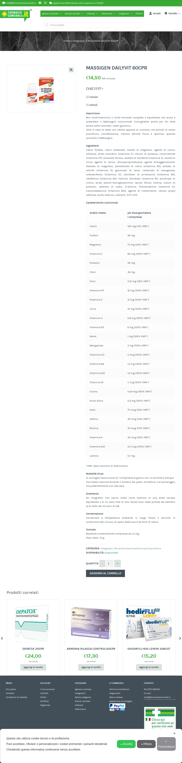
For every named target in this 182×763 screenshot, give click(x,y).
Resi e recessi (116, 697)
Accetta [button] (126, 744)
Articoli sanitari (74, 13)
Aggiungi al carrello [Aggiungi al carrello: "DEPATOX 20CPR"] (33, 667)
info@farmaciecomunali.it (157, 697)
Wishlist (44, 701)
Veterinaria (108, 13)
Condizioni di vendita (16, 697)
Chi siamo (11, 689)
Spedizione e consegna (120, 701)
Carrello (44, 693)
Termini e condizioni (119, 689)
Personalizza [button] (166, 744)
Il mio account (47, 689)
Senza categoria (83, 697)
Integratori (125, 13)
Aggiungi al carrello (105, 573)
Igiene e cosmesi (52, 13)
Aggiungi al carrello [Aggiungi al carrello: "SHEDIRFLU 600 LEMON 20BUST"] (149, 667)
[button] (71, 69)
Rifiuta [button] (146, 744)
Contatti (10, 693)
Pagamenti (114, 693)
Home (67, 41)
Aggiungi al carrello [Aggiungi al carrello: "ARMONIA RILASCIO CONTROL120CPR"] (91, 667)
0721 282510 (154, 689)
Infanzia (92, 13)
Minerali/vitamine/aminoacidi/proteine (137, 548)
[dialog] (91, 746)
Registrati (45, 705)
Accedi (154, 13)
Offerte (139, 13)
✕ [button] (174, 733)
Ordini (43, 697)
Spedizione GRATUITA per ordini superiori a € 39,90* (78, 3)
